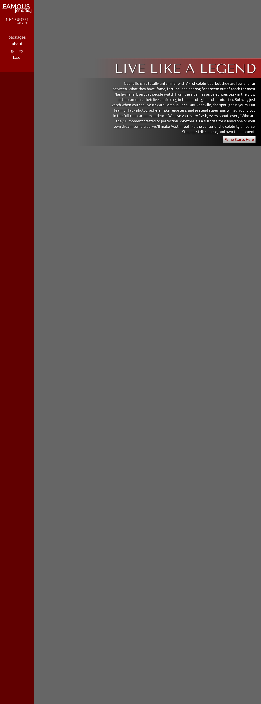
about (17, 44)
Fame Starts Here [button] (239, 139)
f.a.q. (17, 57)
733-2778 (22, 23)
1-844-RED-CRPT (17, 19)
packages (17, 37)
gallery (17, 50)
